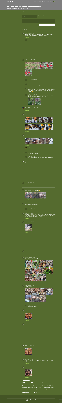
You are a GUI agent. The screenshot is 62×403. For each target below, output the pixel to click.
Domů (35, 1)
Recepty (47, 1)
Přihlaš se (39, 15)
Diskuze (51, 1)
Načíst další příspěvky (26, 380)
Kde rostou (39, 1)
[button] (30, 25)
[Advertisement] (14, 25)
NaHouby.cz (10, 1)
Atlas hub (43, 1)
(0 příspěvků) (27, 387)
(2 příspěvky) (48, 385)
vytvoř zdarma (46, 15)
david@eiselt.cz (33, 400)
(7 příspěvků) (38, 385)
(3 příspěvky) (36, 392)
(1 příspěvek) (26, 385)
